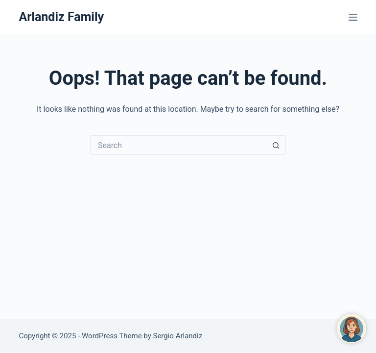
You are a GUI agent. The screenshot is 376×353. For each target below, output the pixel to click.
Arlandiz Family (61, 17)
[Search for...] (178, 145)
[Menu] (353, 17)
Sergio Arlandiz (178, 335)
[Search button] (276, 145)
